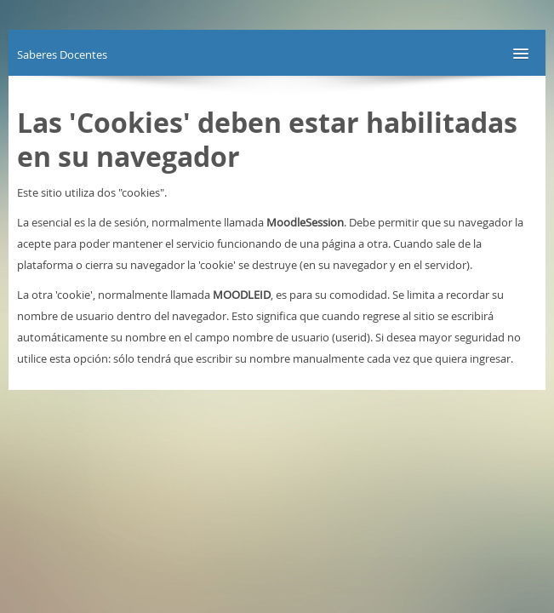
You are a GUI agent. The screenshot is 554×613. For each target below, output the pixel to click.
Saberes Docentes (62, 54)
